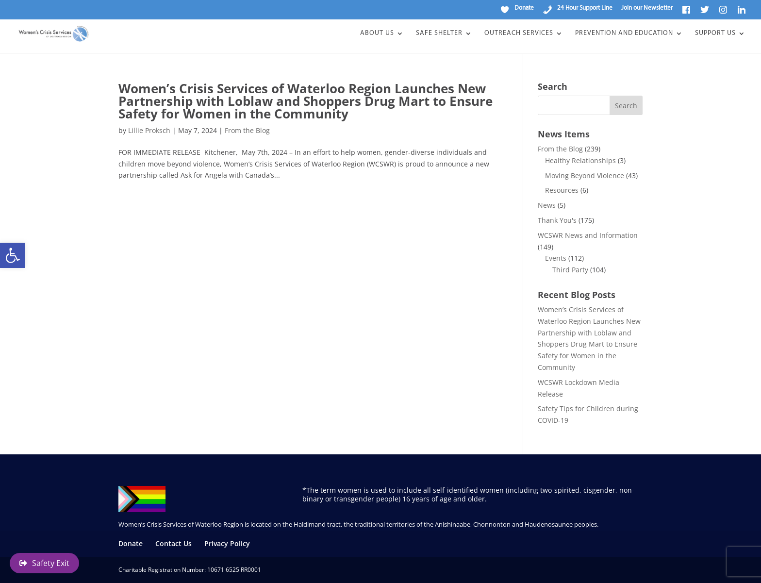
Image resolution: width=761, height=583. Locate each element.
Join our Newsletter (647, 8)
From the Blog (247, 130)
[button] (12, 255)
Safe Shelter (439, 34)
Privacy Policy (227, 543)
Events (555, 258)
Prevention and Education (624, 34)
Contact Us (173, 543)
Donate (130, 543)
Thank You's (557, 220)
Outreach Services (518, 34)
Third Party (570, 269)
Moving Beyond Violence (584, 175)
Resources (562, 190)
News (547, 205)
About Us (377, 34)
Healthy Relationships (580, 160)
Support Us (715, 34)
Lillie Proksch (149, 130)
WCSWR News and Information (588, 235)
